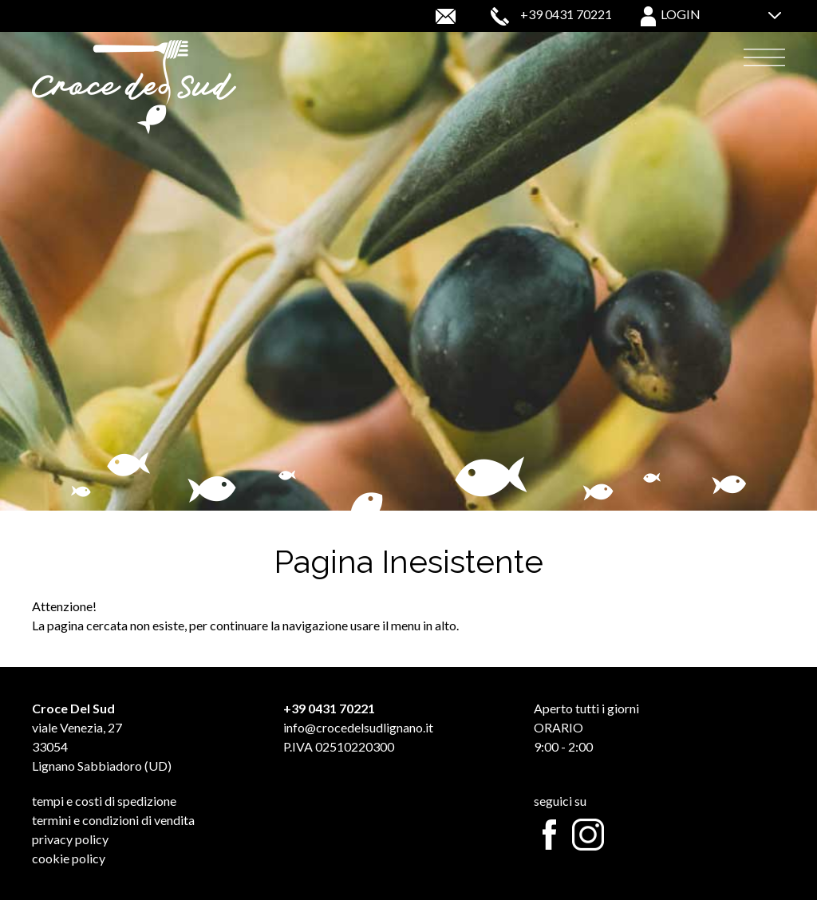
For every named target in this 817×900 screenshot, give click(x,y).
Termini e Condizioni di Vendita (113, 819)
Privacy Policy (70, 839)
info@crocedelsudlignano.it (358, 727)
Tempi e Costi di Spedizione (104, 800)
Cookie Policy (68, 858)
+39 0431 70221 (566, 14)
